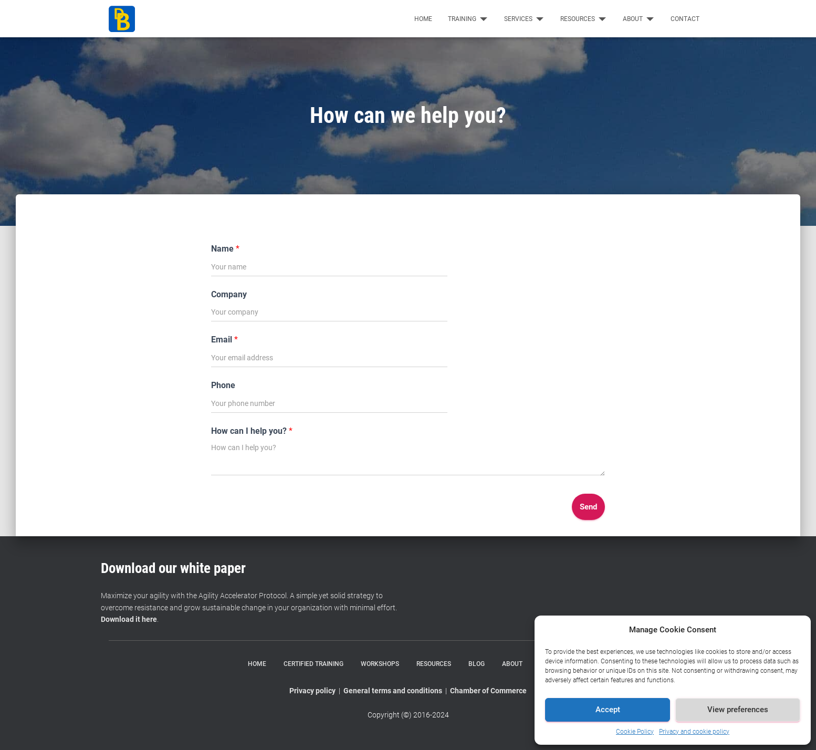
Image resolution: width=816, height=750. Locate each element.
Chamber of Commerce (488, 690)
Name (225, 249)
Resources (583, 19)
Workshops (380, 664)
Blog (476, 664)
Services (524, 19)
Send (588, 507)
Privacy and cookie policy (694, 731)
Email (224, 340)
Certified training (313, 664)
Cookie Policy (635, 731)
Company (229, 294)
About (639, 19)
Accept (607, 709)
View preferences (737, 709)
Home (423, 19)
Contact (685, 19)
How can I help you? (251, 431)
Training (468, 19)
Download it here (129, 619)
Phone (223, 385)
